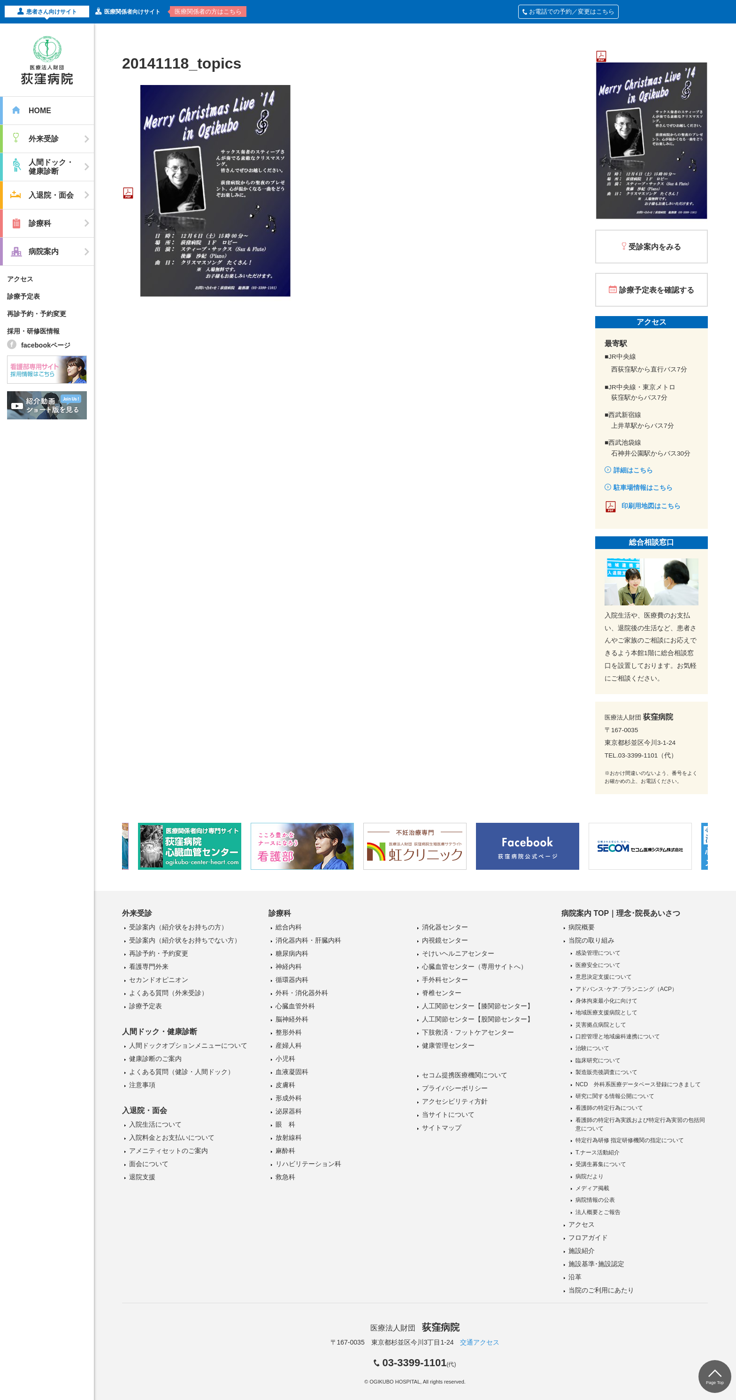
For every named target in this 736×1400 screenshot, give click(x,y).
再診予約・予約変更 (36, 313)
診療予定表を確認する (656, 290)
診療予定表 (23, 296)
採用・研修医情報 (33, 331)
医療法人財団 (415, 1328)
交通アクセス (479, 1342)
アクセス (20, 279)
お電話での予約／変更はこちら (568, 11)
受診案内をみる (655, 247)
